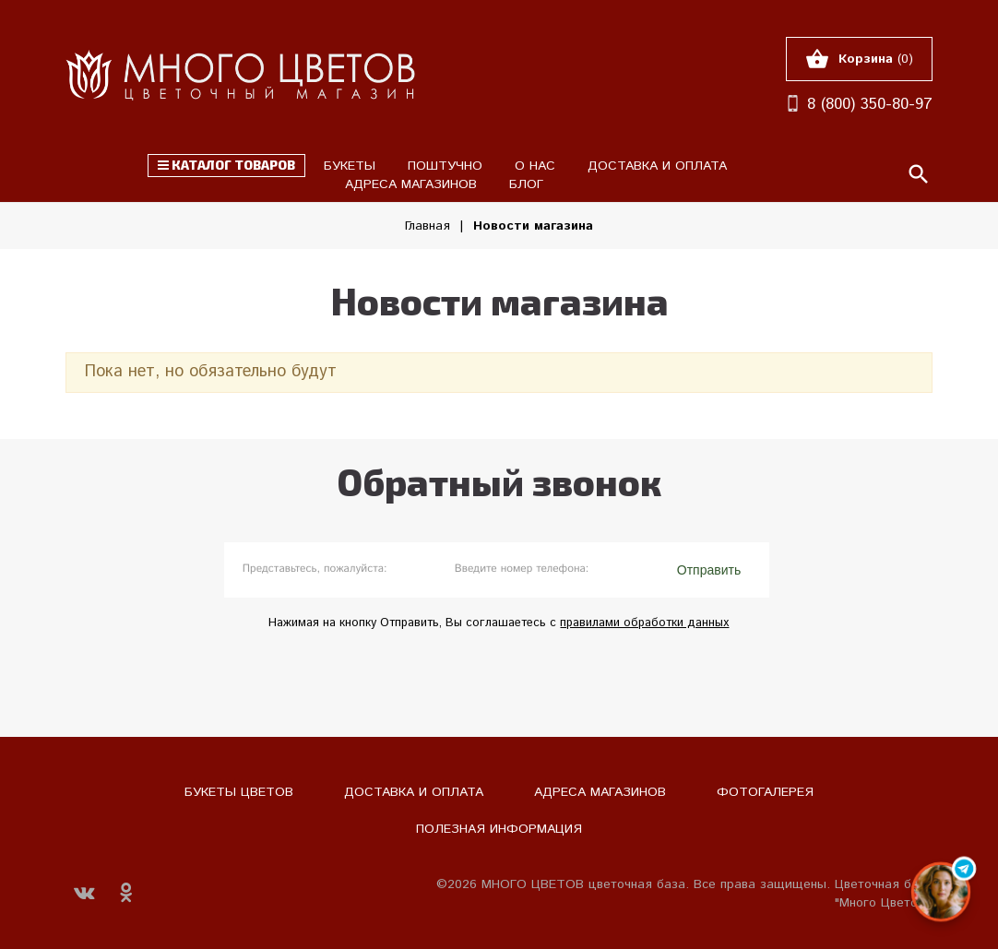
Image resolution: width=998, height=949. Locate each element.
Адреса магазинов (600, 792)
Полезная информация (499, 829)
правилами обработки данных (644, 623)
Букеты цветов (238, 792)
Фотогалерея (765, 792)
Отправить (709, 570)
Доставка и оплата (413, 792)
